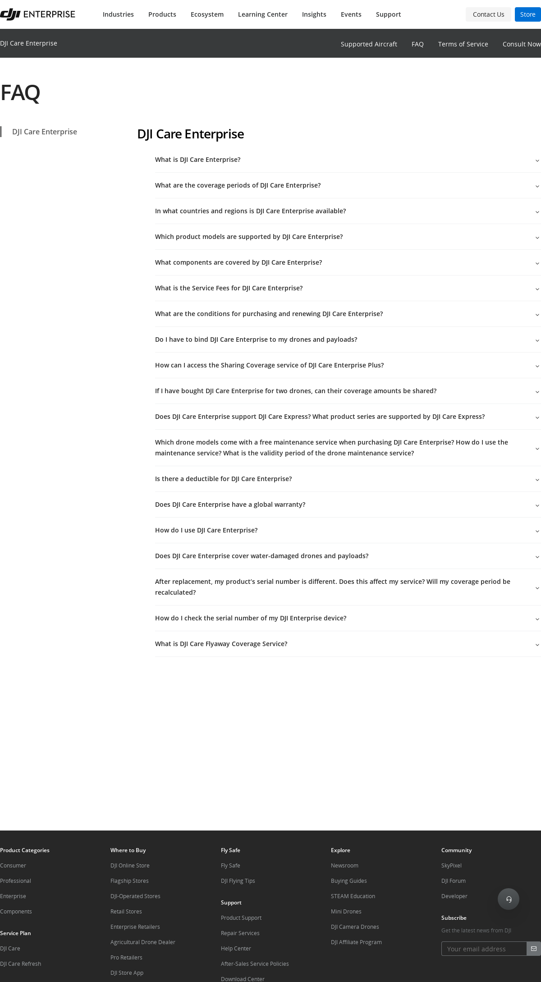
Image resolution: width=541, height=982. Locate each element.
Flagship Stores (129, 881)
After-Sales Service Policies (255, 964)
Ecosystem (207, 14)
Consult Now (522, 44)
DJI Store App (126, 973)
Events (351, 14)
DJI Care (10, 948)
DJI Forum (453, 881)
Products (162, 14)
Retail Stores (126, 911)
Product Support (241, 918)
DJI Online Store (130, 865)
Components (16, 911)
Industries (118, 14)
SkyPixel (451, 865)
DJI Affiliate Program (356, 942)
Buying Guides (349, 881)
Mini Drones (346, 911)
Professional (15, 881)
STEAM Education (353, 896)
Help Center (236, 948)
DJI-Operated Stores (135, 896)
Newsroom (344, 865)
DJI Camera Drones (355, 927)
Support (388, 14)
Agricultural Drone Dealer (142, 942)
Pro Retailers (126, 957)
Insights (314, 14)
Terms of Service (463, 44)
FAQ (418, 44)
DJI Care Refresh (20, 964)
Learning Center (263, 14)
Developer (454, 896)
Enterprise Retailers (135, 927)
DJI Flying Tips (238, 881)
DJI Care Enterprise (28, 43)
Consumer (13, 865)
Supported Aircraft (369, 44)
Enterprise (13, 896)
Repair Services (240, 933)
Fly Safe (230, 865)
